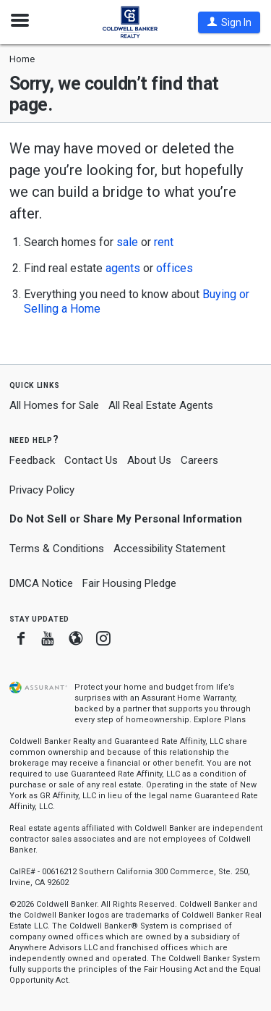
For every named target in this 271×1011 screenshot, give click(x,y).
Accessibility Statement (169, 548)
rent (163, 242)
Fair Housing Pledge (129, 583)
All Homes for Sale (54, 405)
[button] (229, 22)
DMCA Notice (41, 583)
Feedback (32, 460)
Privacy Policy (41, 489)
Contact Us (91, 460)
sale (127, 242)
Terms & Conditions (56, 548)
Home (22, 59)
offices (174, 268)
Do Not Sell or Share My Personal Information (125, 518)
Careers (199, 460)
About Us (149, 460)
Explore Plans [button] (220, 719)
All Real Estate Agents (160, 405)
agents (123, 268)
